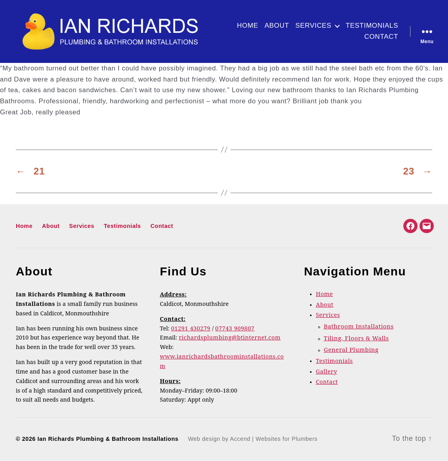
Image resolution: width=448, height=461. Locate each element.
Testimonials (372, 25)
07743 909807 (234, 328)
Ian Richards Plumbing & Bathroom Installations (108, 439)
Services (313, 25)
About (277, 25)
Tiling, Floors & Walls (356, 338)
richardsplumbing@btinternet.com (229, 337)
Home (247, 25)
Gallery (326, 372)
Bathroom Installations (359, 326)
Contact (381, 36)
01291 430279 (190, 328)
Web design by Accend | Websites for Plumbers (253, 439)
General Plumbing (351, 350)
